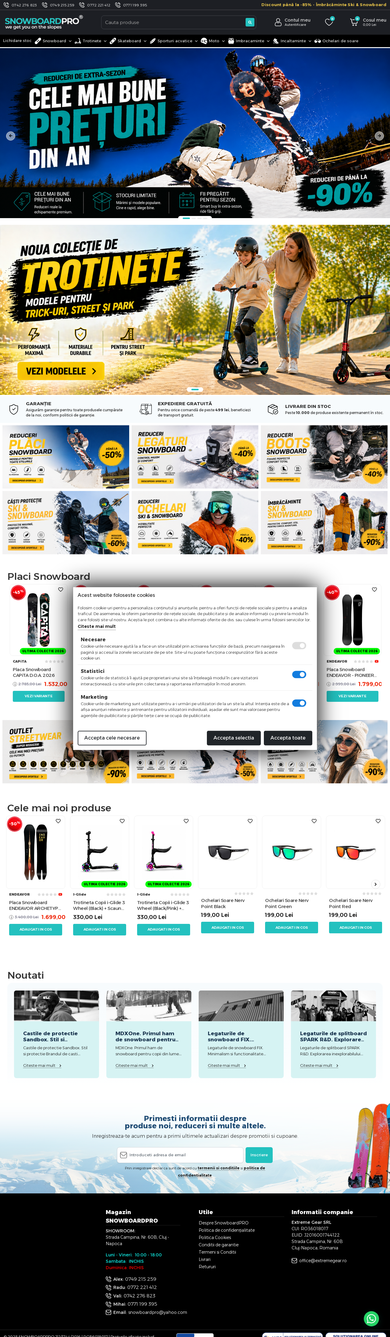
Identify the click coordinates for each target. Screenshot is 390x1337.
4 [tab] (205, 218)
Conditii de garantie (219, 1245)
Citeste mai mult (97, 626)
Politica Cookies (215, 1237)
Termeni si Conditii (217, 1252)
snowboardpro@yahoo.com (157, 1312)
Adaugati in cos (36, 929)
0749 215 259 (62, 5)
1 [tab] (186, 218)
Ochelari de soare (336, 41)
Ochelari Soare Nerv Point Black (223, 903)
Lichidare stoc (17, 40)
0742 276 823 (24, 5)
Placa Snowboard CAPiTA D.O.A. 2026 (34, 672)
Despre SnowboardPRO (224, 1223)
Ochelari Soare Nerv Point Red (351, 903)
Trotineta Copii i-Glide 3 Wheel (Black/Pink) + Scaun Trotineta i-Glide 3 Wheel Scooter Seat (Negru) (163, 905)
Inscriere (259, 1154)
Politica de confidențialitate (227, 1230)
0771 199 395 (135, 5)
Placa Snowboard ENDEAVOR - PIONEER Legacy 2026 (350, 672)
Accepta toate (288, 738)
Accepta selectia (234, 738)
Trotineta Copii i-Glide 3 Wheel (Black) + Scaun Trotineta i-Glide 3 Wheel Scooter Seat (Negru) (99, 905)
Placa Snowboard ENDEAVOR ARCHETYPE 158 (35, 905)
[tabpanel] (195, 133)
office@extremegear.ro (323, 1260)
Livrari (205, 1259)
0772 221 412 (98, 5)
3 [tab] (199, 218)
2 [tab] (194, 218)
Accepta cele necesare (112, 738)
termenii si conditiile (218, 1168)
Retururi (207, 1266)
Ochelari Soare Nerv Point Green (287, 903)
